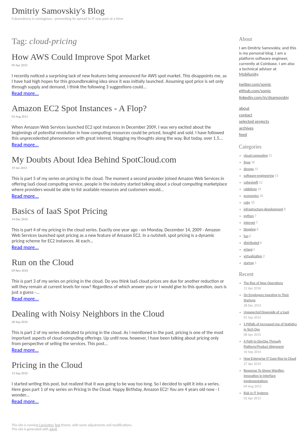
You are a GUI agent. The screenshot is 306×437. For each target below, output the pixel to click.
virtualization (253, 256)
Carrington (46, 425)
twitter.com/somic (255, 84)
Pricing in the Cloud (47, 365)
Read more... (25, 93)
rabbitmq (250, 189)
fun (246, 236)
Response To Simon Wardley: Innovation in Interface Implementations (264, 375)
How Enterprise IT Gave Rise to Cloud (270, 358)
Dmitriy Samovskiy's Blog (58, 10)
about (244, 108)
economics (251, 196)
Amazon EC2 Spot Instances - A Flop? (79, 108)
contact (245, 115)
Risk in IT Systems (256, 393)
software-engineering (259, 176)
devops (249, 169)
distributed (251, 243)
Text (57, 425)
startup (249, 263)
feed (243, 134)
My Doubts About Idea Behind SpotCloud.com (94, 159)
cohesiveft (251, 182)
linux (247, 162)
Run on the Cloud (43, 262)
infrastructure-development (263, 209)
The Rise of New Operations (263, 283)
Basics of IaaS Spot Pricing (59, 211)
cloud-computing (256, 155)
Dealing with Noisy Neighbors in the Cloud (88, 313)
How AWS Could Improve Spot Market (81, 57)
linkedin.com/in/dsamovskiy (264, 97)
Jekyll (53, 429)
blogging (250, 229)
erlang (248, 249)
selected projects (254, 121)
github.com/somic (255, 90)
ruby (247, 202)
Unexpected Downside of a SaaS (266, 312)
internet (249, 223)
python (249, 216)
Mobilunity (248, 74)
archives (246, 128)
